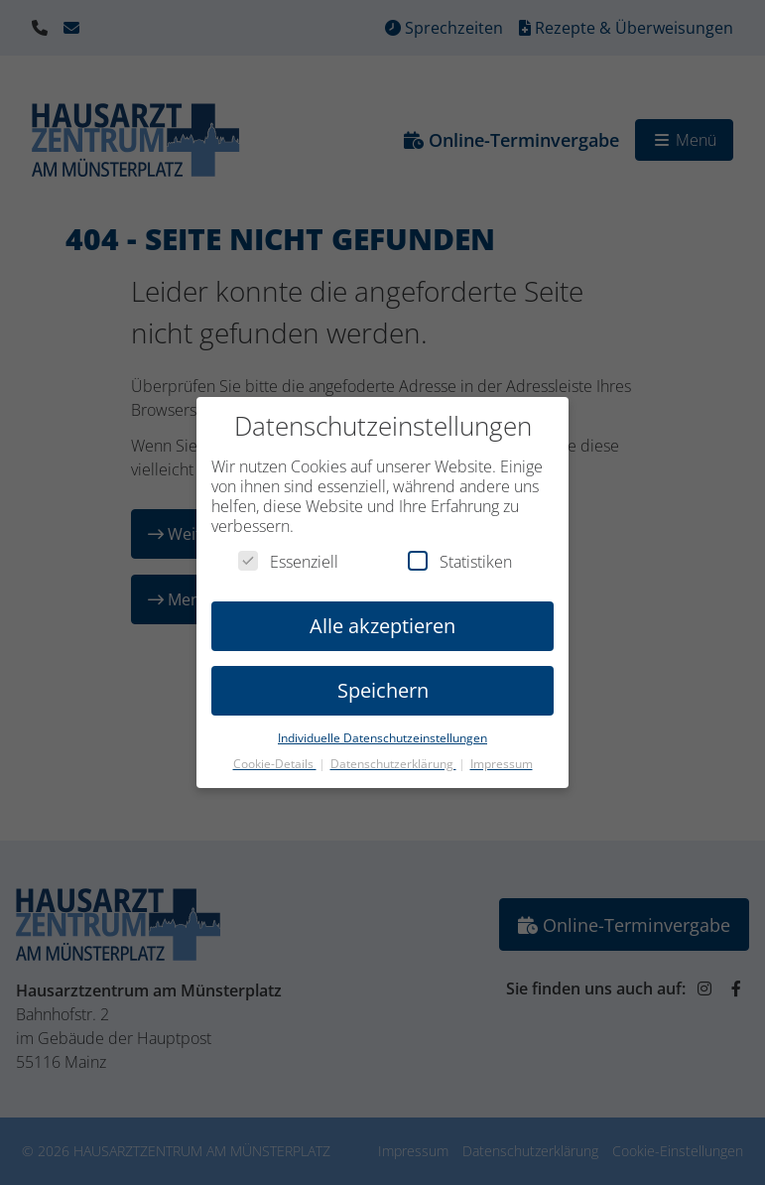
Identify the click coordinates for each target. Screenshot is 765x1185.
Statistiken (460, 548)
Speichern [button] (383, 676)
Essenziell (288, 548)
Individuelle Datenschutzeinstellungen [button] (382, 724)
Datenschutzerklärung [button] (393, 749)
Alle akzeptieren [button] (382, 611)
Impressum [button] (501, 749)
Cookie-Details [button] (275, 749)
